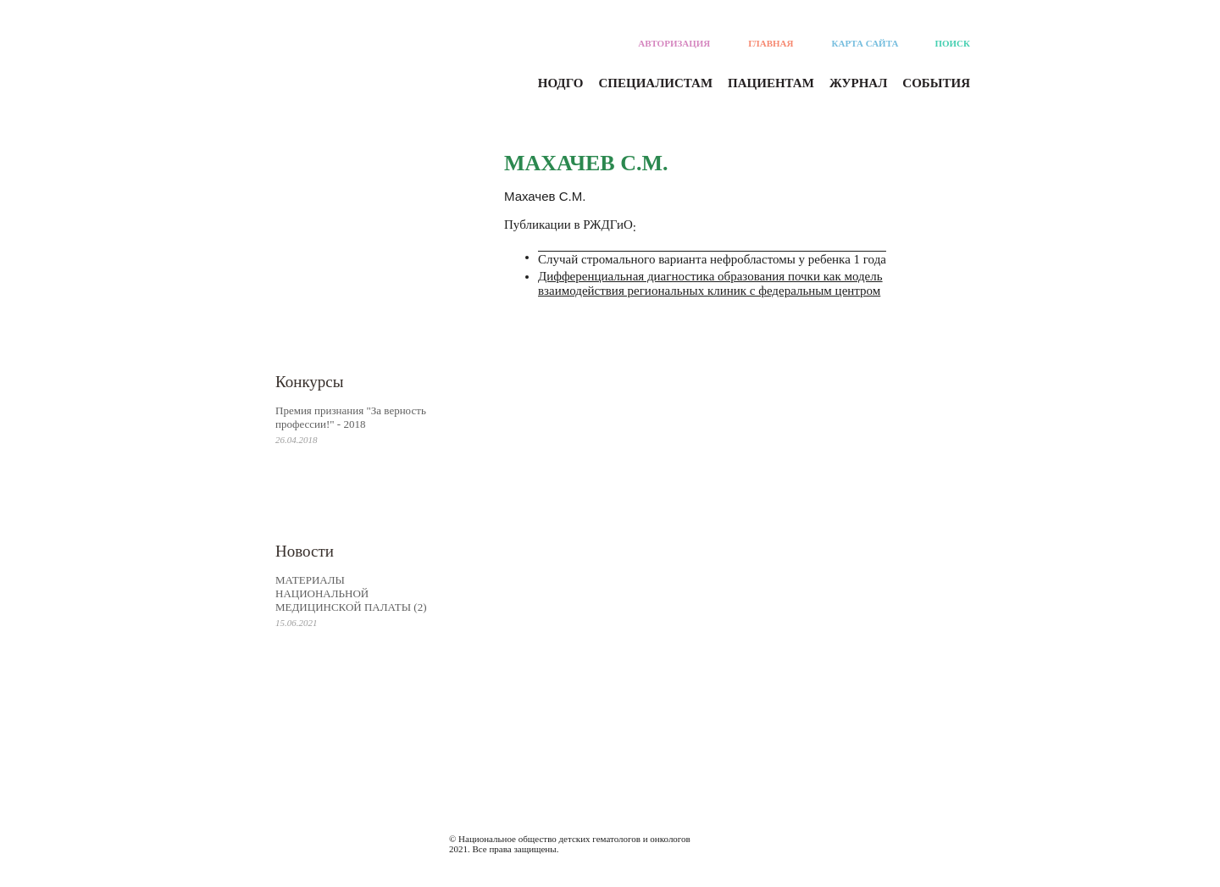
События (936, 83)
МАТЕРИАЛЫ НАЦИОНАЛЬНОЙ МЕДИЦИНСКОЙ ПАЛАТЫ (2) (351, 593)
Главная (770, 43)
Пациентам (771, 83)
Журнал (858, 83)
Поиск (952, 43)
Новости (304, 551)
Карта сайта (865, 43)
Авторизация (674, 43)
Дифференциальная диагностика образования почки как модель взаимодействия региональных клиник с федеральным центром (710, 283)
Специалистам (656, 83)
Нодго (561, 83)
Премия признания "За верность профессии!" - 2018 (350, 417)
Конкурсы (309, 382)
